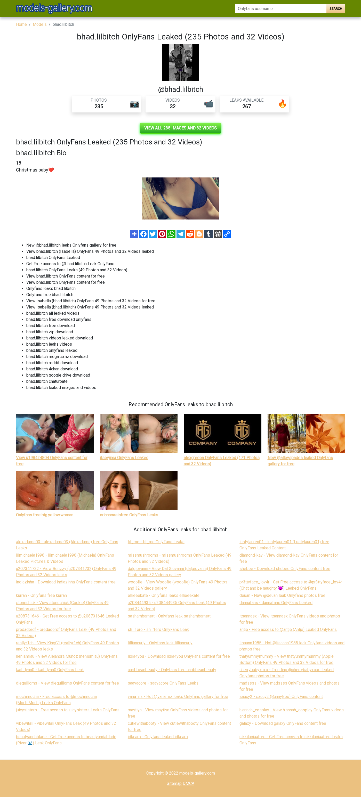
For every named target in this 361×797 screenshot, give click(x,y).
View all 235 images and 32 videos (180, 128)
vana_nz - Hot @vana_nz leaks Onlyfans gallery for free (178, 696)
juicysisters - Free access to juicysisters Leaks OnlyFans (67, 709)
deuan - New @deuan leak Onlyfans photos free (282, 595)
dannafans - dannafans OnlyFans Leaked (275, 602)
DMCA (188, 783)
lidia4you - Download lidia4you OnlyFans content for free (179, 656)
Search (336, 9)
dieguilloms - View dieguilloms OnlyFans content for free (67, 683)
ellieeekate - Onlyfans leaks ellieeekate (163, 595)
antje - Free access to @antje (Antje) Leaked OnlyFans (288, 629)
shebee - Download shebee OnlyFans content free (284, 568)
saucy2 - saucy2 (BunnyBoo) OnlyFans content (281, 696)
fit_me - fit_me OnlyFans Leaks (156, 541)
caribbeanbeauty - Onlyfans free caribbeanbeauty (172, 669)
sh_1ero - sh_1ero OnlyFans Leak (158, 629)
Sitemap (174, 783)
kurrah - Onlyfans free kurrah (41, 595)
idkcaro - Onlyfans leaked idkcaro (158, 736)
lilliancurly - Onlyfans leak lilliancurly (160, 642)
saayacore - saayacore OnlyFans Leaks (163, 683)
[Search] (280, 8)
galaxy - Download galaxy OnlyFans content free (282, 723)
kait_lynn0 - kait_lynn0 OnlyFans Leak (50, 669)
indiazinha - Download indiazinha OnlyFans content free (66, 582)
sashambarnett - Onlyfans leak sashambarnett (169, 616)
